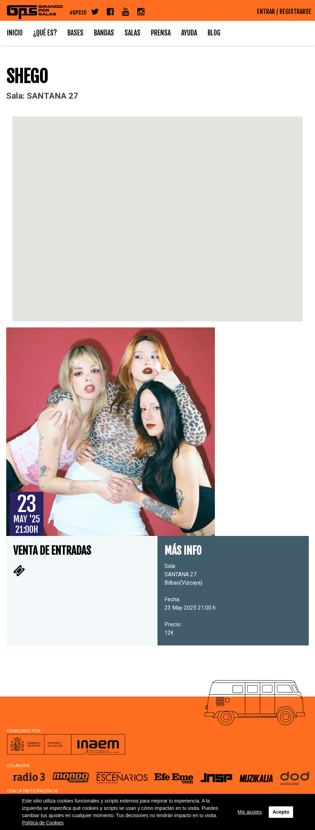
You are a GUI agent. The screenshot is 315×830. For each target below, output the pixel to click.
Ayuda (189, 33)
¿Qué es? (45, 33)
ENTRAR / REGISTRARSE (284, 11)
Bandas (104, 33)
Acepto (281, 812)
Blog (214, 33)
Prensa (161, 33)
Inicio (15, 33)
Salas (132, 33)
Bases (75, 33)
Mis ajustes (249, 812)
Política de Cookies (43, 822)
